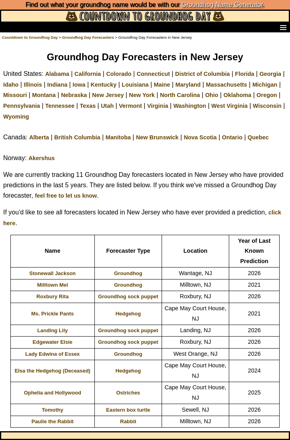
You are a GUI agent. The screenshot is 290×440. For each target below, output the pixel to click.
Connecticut (153, 74)
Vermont (130, 106)
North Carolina (180, 95)
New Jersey (108, 95)
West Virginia (229, 106)
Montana (44, 95)
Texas (88, 106)
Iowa (78, 84)
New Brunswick (157, 137)
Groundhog (128, 273)
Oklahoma (238, 95)
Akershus (41, 158)
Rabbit (128, 421)
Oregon (266, 95)
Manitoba (118, 137)
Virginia (157, 106)
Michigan (264, 84)
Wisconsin (267, 106)
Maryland (187, 84)
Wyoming (16, 116)
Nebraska (74, 95)
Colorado (118, 74)
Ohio (211, 95)
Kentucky (104, 84)
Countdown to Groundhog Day (30, 37)
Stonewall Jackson (52, 273)
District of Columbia (202, 74)
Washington (189, 106)
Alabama (57, 74)
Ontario (232, 137)
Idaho (10, 84)
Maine (162, 84)
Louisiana (135, 84)
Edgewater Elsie (52, 342)
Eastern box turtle (128, 410)
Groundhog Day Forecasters (88, 37)
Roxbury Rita (52, 296)
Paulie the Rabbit (53, 421)
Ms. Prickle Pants (52, 314)
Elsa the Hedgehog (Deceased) (52, 371)
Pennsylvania (21, 106)
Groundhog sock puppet (128, 296)
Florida (244, 74)
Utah (107, 106)
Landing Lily (52, 330)
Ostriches (128, 393)
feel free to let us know (66, 195)
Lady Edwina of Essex (52, 354)
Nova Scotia (200, 137)
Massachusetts (226, 84)
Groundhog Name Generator (222, 4)
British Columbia (77, 137)
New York (142, 95)
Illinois (33, 84)
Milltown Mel (52, 285)
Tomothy (52, 410)
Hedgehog (128, 314)
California (87, 74)
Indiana (57, 84)
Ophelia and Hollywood (52, 393)
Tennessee (59, 106)
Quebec (258, 137)
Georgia (270, 74)
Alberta (39, 137)
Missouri (15, 95)
